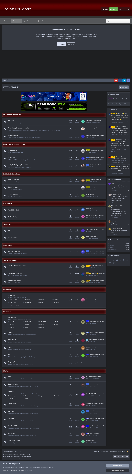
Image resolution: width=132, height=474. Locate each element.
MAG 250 (11, 322)
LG (24, 396)
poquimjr (99, 396)
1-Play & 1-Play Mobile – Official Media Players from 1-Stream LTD (102, 403)
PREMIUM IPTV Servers (15, 273)
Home (7, 21)
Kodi (9, 376)
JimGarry (113, 221)
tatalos (94, 334)
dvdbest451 (119, 206)
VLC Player (11, 411)
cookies (14, 467)
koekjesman (95, 238)
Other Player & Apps (14, 440)
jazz (94, 137)
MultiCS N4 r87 (89, 209)
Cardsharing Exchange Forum (11, 174)
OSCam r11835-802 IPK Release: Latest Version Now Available (101, 230)
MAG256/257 (42, 322)
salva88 (98, 122)
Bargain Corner (7, 245)
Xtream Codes (12, 299)
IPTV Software (7, 289)
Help (119, 451)
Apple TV (10, 347)
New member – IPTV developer (93, 120)
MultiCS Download (13, 210)
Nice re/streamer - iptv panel (93, 299)
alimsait (94, 232)
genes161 (94, 405)
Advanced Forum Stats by (17, 456)
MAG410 (55, 324)
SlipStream (55, 299)
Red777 (119, 194)
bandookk (95, 420)
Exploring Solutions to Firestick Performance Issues (100, 354)
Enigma (10, 332)
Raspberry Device (13, 362)
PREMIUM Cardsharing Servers (17, 266)
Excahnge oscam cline (94, 187)
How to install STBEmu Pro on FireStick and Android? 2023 (102, 321)
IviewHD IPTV (96, 356)
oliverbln (94, 323)
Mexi (127, 249)
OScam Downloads (13, 231)
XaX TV (124, 98)
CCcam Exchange (13, 194)
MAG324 (11, 324)
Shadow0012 (101, 159)
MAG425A (41, 327)
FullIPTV (41, 302)
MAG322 (55, 322)
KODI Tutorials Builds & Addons (93, 376)
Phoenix (94, 152)
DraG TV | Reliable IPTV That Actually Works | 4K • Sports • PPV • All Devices (120, 168)
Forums (17, 21)
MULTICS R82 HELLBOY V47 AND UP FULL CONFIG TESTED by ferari (102, 215)
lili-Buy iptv (95, 167)
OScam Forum (7, 224)
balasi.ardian (96, 378)
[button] (21, 21)
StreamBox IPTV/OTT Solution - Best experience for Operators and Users (104, 394)
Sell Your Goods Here (14, 251)
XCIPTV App (11, 433)
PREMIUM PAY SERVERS (10, 260)
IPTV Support (12, 157)
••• (128, 190)
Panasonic (55, 396)
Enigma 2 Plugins (13, 384)
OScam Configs (12, 238)
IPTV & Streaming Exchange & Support (14, 144)
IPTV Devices (7, 312)
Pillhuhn (113, 206)
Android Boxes (12, 339)
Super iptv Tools (90, 440)
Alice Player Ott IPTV (91, 347)
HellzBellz (94, 435)
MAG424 (26, 327)
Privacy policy (113, 451)
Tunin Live (96, 275)
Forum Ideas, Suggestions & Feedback (19, 128)
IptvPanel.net (27, 302)
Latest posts (114, 109)
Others (25, 398)
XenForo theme (15, 458)
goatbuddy (95, 413)
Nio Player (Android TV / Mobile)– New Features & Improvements (103, 157)
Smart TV (11, 391)
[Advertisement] (66, 65)
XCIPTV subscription (93, 433)
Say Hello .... (11, 120)
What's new (29, 21)
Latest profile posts (116, 179)
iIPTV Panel (12, 302)
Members (42, 21)
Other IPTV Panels (13, 305)
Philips (10, 398)
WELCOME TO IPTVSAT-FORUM (12, 115)
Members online (114, 94)
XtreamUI (55, 302)
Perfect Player (12, 403)
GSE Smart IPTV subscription (95, 418)
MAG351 (41, 324)
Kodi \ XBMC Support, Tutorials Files (18, 165)
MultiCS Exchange (13, 179)
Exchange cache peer (93, 179)
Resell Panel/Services (14, 280)
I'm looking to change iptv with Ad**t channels (99, 150)
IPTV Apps (6, 371)
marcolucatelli (96, 217)
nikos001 (95, 211)
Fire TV (10, 354)
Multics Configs (12, 217)
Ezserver (41, 299)
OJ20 (115, 98)
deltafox (95, 181)
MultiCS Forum (7, 203)
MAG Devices (12, 317)
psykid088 (95, 428)
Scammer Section (13, 135)
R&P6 (112, 183)
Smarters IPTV (12, 426)
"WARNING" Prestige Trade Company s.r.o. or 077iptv (99, 135)
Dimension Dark (8, 451)
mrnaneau (119, 228)
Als (94, 349)
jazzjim (97, 196)
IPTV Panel (11, 295)
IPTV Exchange (12, 150)
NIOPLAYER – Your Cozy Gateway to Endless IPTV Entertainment (103, 251)
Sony (40, 396)
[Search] (128, 9)
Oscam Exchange (13, 187)
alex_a (94, 301)
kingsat (98, 267)
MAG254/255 (27, 322)
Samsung (11, 396)
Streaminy (26, 299)
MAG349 (26, 324)
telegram (113, 223)
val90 (94, 386)
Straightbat (114, 194)
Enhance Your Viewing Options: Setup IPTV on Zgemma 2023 (102, 332)
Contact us (96, 451)
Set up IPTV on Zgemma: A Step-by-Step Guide (99, 384)
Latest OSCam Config (91, 236)
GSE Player (11, 418)
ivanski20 (95, 442)
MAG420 (11, 327)
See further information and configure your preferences (17, 470)
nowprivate (119, 98)
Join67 (94, 341)
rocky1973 (113, 228)
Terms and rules (104, 451)
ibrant (109, 99)
